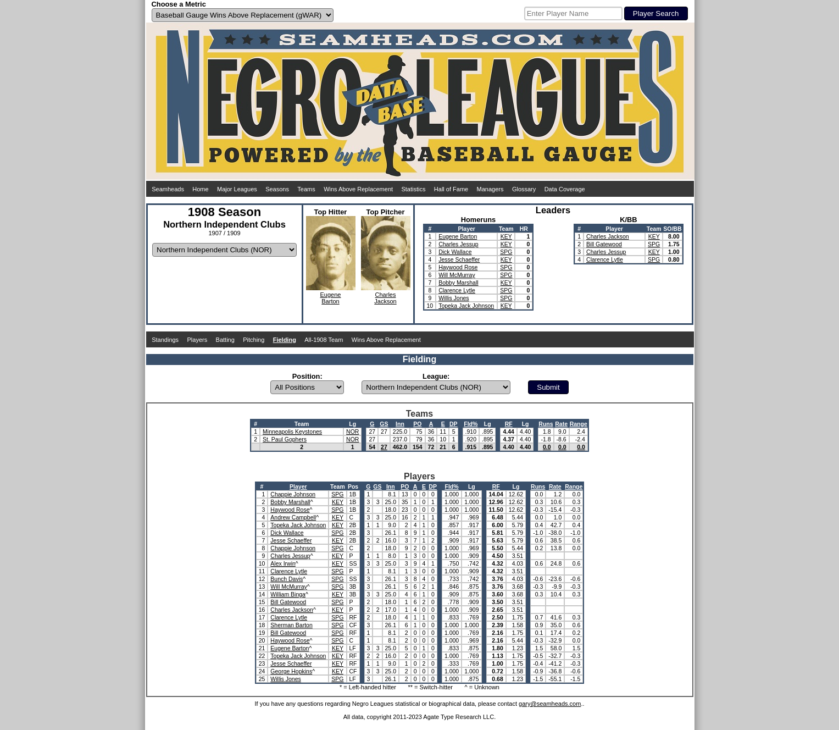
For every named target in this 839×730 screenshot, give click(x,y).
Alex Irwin (283, 563)
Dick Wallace (454, 251)
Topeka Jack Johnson (466, 305)
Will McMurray (456, 275)
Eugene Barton (457, 236)
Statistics (413, 189)
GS (384, 424)
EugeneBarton (330, 298)
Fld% (470, 424)
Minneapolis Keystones (292, 431)
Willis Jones (453, 298)
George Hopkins (291, 671)
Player (298, 486)
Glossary (524, 189)
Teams (306, 189)
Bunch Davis (286, 579)
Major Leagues (237, 189)
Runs (545, 424)
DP (453, 424)
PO (417, 424)
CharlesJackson (385, 298)
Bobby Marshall (458, 282)
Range (578, 424)
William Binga (287, 594)
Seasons (277, 189)
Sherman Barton (291, 625)
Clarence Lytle (456, 290)
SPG (506, 251)
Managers (490, 189)
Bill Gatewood (604, 244)
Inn (400, 424)
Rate (561, 424)
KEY (506, 236)
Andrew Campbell (293, 517)
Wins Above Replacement (358, 189)
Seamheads (168, 189)
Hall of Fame (451, 189)
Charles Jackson (607, 236)
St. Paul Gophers (285, 439)
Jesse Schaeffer (459, 259)
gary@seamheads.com (550, 703)
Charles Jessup (458, 244)
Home (200, 189)
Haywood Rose (457, 267)
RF (509, 424)
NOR (352, 431)
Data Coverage (564, 189)
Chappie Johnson (292, 494)
